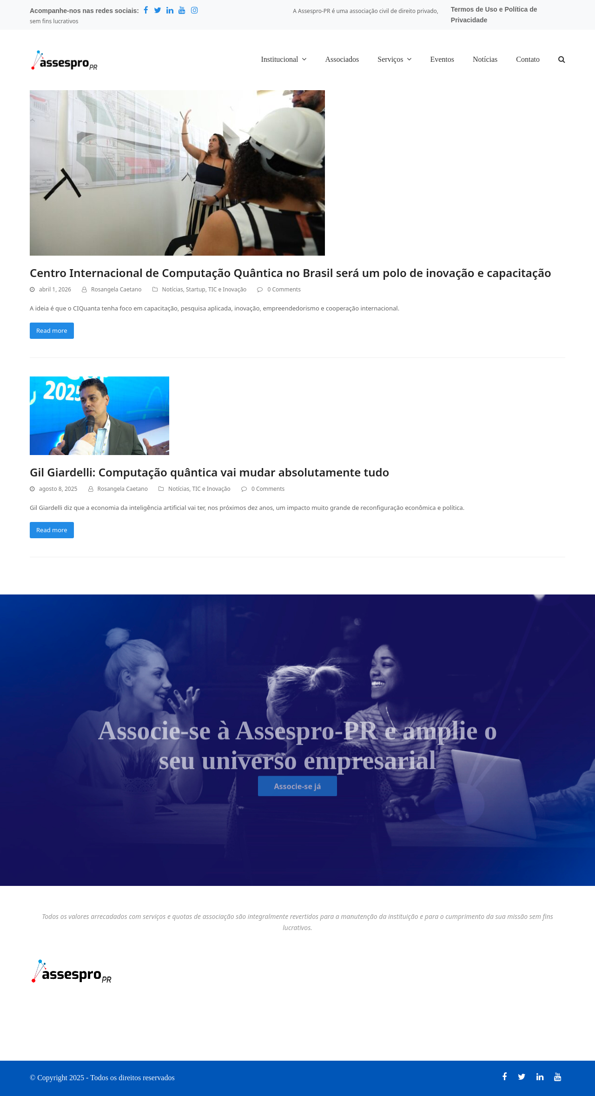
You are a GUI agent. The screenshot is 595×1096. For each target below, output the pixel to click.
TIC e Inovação (227, 289)
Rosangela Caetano (116, 289)
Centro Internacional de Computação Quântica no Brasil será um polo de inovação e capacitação (290, 272)
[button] (561, 60)
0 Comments (283, 289)
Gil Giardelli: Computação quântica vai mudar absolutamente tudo (209, 472)
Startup (195, 289)
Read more (51, 330)
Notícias (172, 289)
